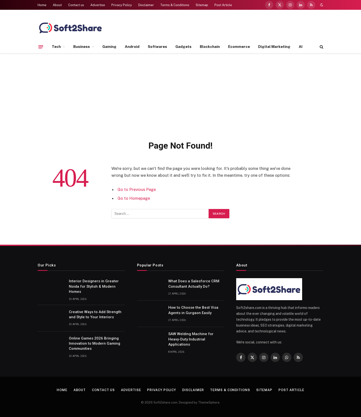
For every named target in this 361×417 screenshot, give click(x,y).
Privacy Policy (121, 5)
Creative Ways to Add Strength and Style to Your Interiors (95, 314)
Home (42, 5)
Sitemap (202, 5)
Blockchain (210, 46)
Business (81, 46)
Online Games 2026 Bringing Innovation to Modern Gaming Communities (94, 343)
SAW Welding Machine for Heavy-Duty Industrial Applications (190, 339)
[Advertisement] (180, 96)
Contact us (76, 5)
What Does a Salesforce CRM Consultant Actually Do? (193, 283)
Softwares (157, 46)
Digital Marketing (274, 46)
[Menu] (40, 47)
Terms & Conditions (174, 5)
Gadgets (183, 46)
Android (132, 46)
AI (300, 46)
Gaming (109, 46)
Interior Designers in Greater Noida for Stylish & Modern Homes (94, 286)
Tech (56, 46)
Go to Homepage (133, 198)
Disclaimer (146, 5)
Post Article (223, 5)
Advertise (97, 5)
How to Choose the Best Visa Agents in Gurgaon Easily (193, 310)
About (57, 5)
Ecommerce (239, 46)
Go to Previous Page (136, 189)
